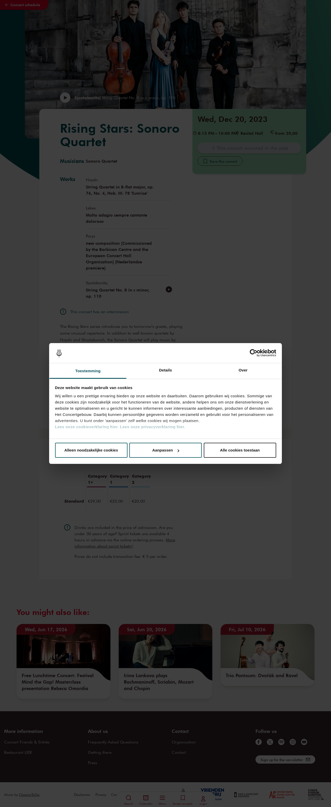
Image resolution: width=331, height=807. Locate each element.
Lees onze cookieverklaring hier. (87, 427)
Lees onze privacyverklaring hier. (152, 427)
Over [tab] (243, 370)
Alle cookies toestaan (240, 450)
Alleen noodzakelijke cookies (91, 450)
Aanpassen (165, 450)
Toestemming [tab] (88, 371)
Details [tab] (165, 370)
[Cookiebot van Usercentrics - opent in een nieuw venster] (253, 353)
